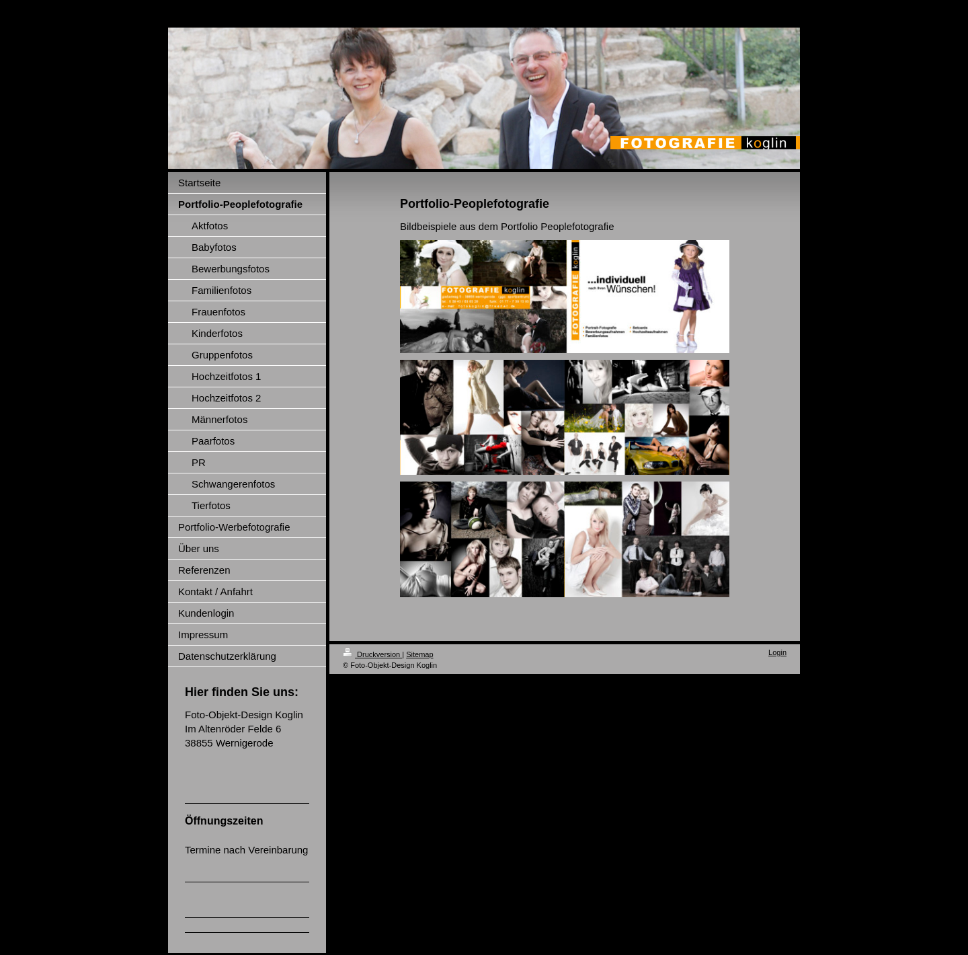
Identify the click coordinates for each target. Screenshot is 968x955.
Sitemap (419, 654)
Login (777, 652)
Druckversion (372, 654)
